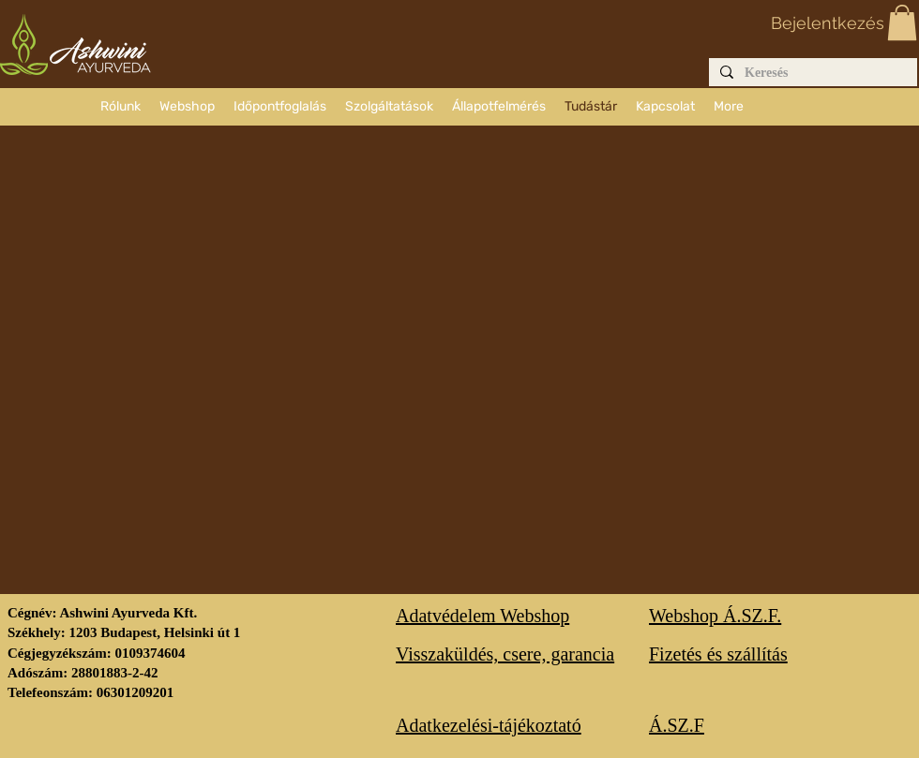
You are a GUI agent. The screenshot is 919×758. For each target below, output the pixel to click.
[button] (902, 22)
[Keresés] (811, 73)
